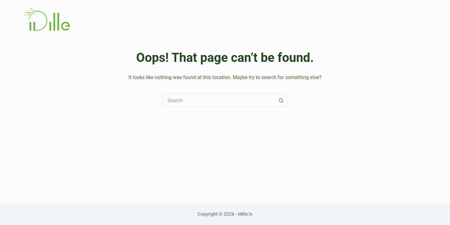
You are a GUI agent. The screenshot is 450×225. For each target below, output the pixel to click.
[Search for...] (218, 100)
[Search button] (281, 100)
